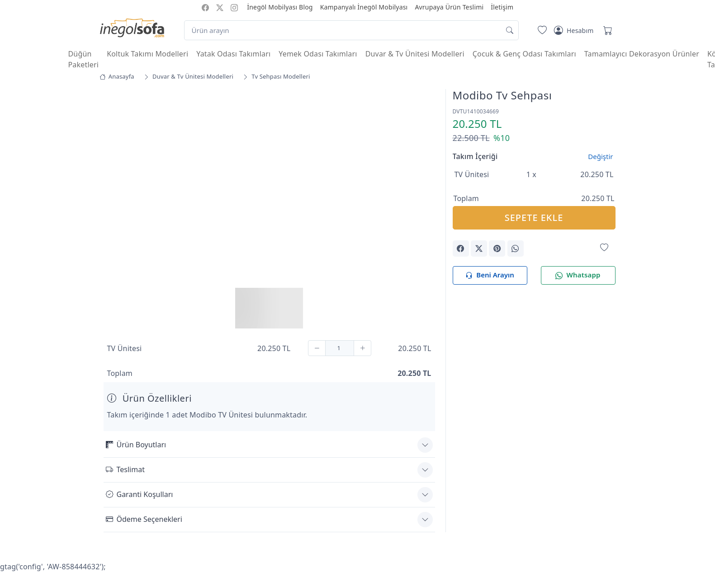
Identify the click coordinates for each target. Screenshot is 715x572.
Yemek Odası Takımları (318, 54)
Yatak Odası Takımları (233, 54)
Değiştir (600, 156)
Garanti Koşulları (139, 494)
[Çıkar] (317, 348)
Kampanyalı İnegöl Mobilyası (364, 7)
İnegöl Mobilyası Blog (280, 7)
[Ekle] (362, 348)
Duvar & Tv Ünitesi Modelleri (414, 54)
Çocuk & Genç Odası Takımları (524, 54)
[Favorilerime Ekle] (604, 248)
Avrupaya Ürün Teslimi (449, 7)
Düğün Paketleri (83, 59)
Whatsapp (577, 275)
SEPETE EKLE (534, 217)
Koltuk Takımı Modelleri (147, 54)
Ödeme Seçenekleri (144, 519)
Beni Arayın (489, 275)
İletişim (502, 7)
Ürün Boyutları (136, 445)
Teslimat (125, 469)
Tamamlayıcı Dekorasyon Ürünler (641, 54)
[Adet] (339, 348)
